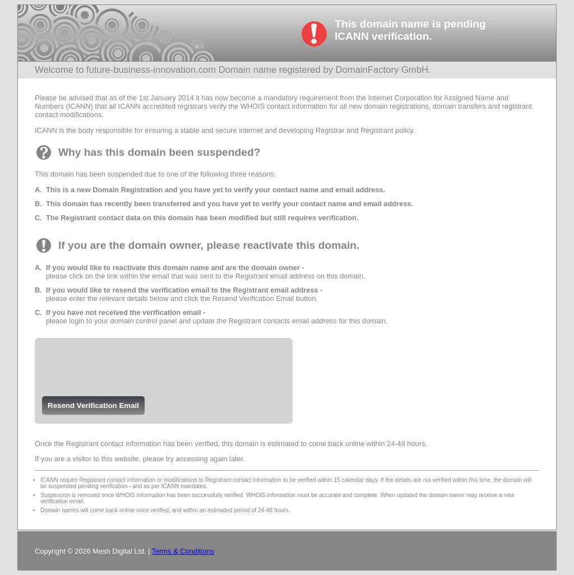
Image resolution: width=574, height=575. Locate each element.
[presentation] (123, 362)
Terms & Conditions (183, 551)
